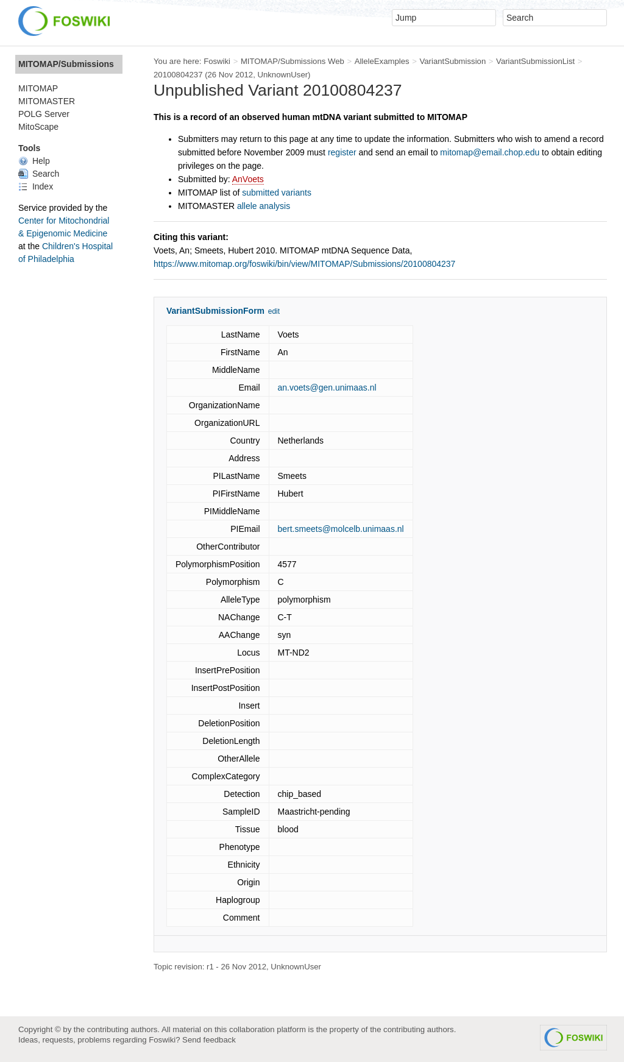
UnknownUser (282, 74)
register (342, 152)
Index (35, 186)
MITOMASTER (46, 101)
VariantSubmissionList (535, 61)
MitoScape (38, 127)
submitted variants (276, 192)
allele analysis (263, 206)
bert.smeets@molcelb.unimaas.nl (341, 529)
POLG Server (43, 114)
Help (34, 161)
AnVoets (248, 179)
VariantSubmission (452, 61)
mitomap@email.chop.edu (489, 152)
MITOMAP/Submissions (66, 64)
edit (274, 311)
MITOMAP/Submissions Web (292, 61)
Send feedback (209, 1039)
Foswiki (217, 61)
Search (38, 174)
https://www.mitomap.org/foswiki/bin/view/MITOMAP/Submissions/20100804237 (304, 264)
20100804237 (178, 74)
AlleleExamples (382, 61)
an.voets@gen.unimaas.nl (327, 387)
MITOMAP (38, 88)
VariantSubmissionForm (215, 311)
